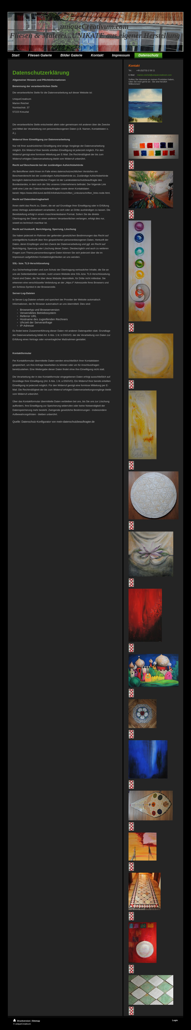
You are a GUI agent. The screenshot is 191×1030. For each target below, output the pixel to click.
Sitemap (36, 1021)
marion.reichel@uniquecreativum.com (154, 75)
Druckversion (22, 1021)
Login (175, 1020)
